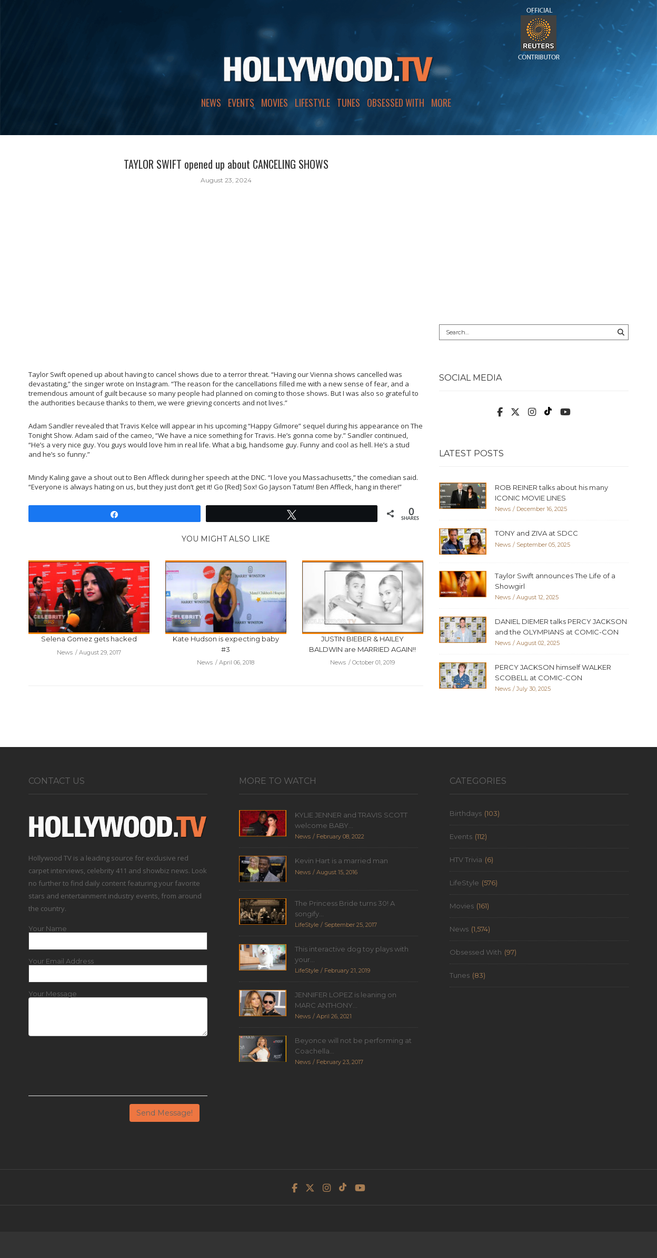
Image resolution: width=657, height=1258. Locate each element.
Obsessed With (395, 102)
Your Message (52, 993)
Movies (274, 102)
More (441, 102)
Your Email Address (61, 961)
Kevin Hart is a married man (341, 860)
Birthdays (466, 813)
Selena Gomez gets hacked (89, 639)
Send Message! (164, 1113)
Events (241, 102)
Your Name (47, 928)
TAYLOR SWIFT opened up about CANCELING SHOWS (226, 164)
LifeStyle (312, 102)
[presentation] (108, 1069)
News (211, 102)
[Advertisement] (534, 229)
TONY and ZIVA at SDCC (536, 533)
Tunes (348, 102)
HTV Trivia (466, 859)
